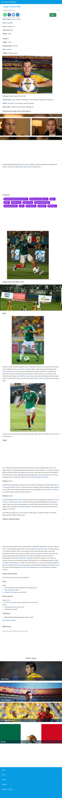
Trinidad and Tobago (24, 507)
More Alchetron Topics (9, 620)
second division (21, 369)
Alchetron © (7, 789)
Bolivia (46, 502)
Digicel (36, 504)
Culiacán (17, 487)
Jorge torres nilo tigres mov (39, 199)
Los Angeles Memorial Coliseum (37, 549)
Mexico (18, 19)
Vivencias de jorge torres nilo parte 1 (16, 199)
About (3, 770)
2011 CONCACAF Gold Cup (12, 565)
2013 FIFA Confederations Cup (32, 567)
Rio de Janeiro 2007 (32, 602)
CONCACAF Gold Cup (11, 607)
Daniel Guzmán (10, 371)
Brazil (23, 515)
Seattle (6, 563)
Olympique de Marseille (41, 477)
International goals (10, 206)
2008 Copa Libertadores (27, 376)
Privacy (4, 780)
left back (15, 46)
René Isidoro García (17, 500)
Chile (22, 549)
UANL (6, 202)
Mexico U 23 (27, 202)
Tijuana (13, 19)
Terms (3, 775)
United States (51, 565)
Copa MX (7, 590)
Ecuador (56, 560)
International (31, 206)
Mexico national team (42, 202)
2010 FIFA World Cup (20, 558)
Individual (42, 206)
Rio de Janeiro (18, 502)
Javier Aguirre (38, 553)
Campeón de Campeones (12, 592)
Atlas (52, 199)
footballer (9, 49)
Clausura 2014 (15, 590)
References (52, 206)
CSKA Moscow (25, 477)
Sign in (52, 15)
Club (21, 206)
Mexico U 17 (16, 202)
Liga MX (10, 167)
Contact (4, 784)
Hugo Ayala (11, 103)
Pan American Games (11, 602)
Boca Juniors (38, 378)
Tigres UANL (15, 100)
